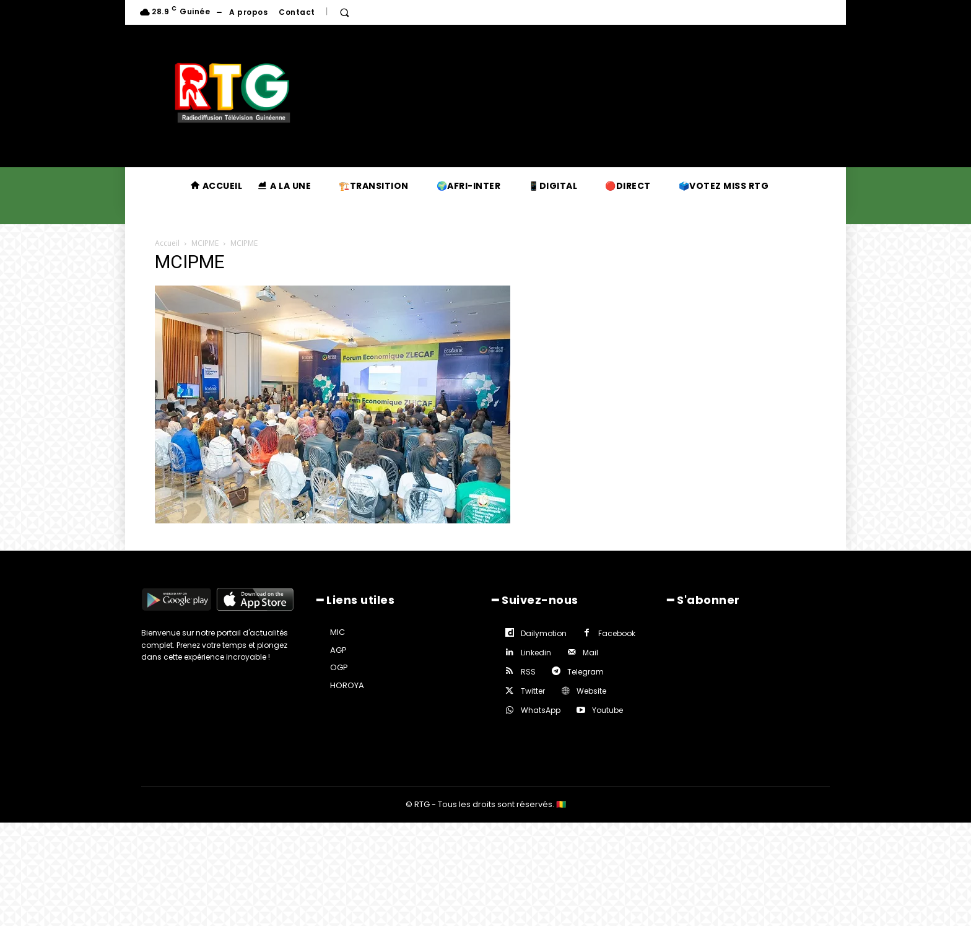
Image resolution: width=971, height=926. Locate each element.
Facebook (616, 633)
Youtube (607, 710)
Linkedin (536, 652)
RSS (528, 671)
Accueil (167, 243)
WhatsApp (540, 710)
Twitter (533, 691)
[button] (344, 12)
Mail (590, 652)
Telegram (585, 671)
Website (591, 691)
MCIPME (205, 243)
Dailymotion (544, 633)
